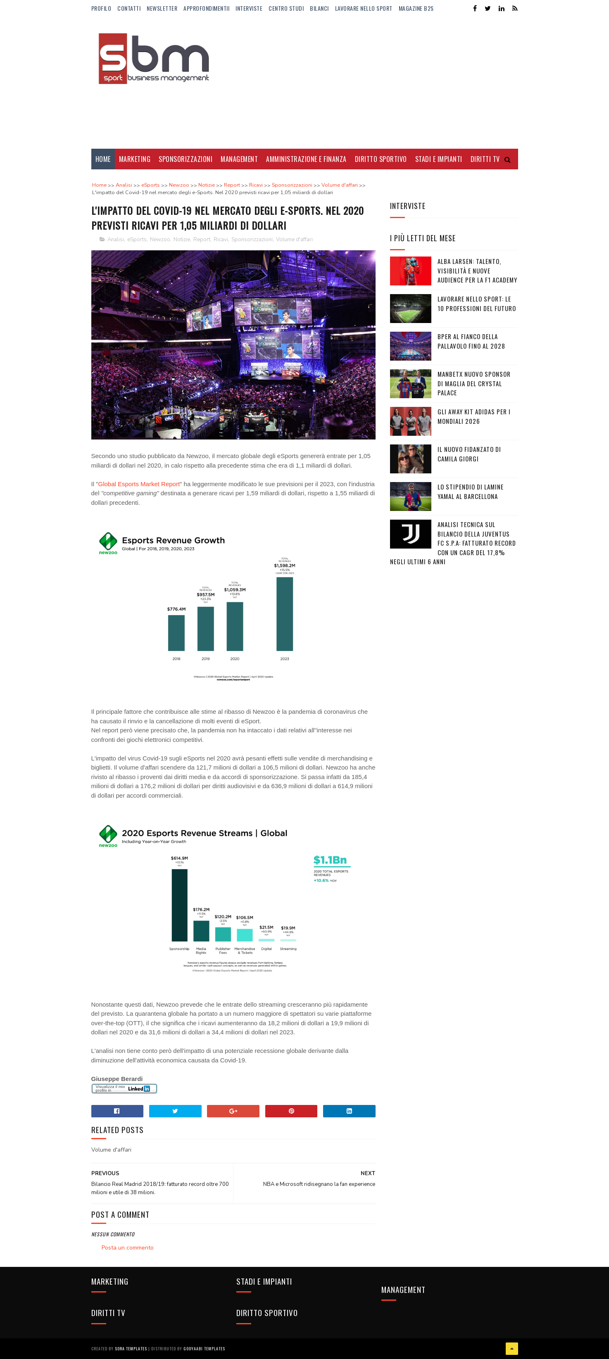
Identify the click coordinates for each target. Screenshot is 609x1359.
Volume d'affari (294, 239)
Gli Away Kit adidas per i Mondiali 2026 (474, 416)
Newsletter (162, 8)
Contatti (128, 8)
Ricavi (221, 239)
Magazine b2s (416, 8)
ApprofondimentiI (206, 8)
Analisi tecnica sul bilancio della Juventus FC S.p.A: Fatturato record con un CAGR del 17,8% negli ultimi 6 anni (453, 543)
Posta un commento (128, 1248)
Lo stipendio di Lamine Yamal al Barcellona (471, 491)
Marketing (135, 159)
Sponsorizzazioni (185, 159)
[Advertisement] (367, 82)
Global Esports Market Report (139, 483)
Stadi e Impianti (438, 159)
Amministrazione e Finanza (306, 159)
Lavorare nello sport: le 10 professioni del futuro (477, 303)
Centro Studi (286, 8)
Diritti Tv (485, 159)
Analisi (115, 239)
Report (201, 239)
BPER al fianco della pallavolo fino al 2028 (471, 341)
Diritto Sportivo (381, 159)
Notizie (182, 239)
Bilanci (319, 8)
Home (103, 159)
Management (239, 159)
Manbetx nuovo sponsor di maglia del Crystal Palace (474, 383)
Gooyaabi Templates (204, 1348)
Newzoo (160, 239)
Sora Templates (131, 1348)
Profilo (101, 8)
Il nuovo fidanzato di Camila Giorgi (469, 453)
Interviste (249, 8)
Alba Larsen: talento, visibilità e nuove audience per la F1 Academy (477, 270)
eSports (137, 239)
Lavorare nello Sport (364, 8)
